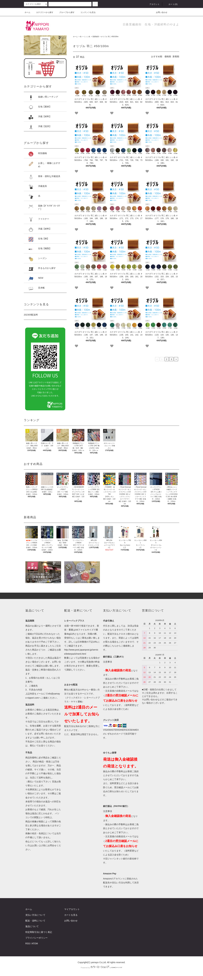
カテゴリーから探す (42, 12)
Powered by (101, 968)
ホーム (27, 12)
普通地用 (95, 36)
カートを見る (71, 915)
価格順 (167, 56)
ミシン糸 (87, 36)
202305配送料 (31, 314)
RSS (27, 943)
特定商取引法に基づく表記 (38, 932)
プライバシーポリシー (36, 938)
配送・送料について (35, 920)
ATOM (35, 943)
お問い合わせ (159, 12)
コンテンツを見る (86, 12)
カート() (171, 4)
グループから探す (65, 12)
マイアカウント (72, 909)
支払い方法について (35, 915)
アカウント (153, 4)
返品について (32, 926)
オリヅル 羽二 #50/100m (109, 36)
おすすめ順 (156, 56)
